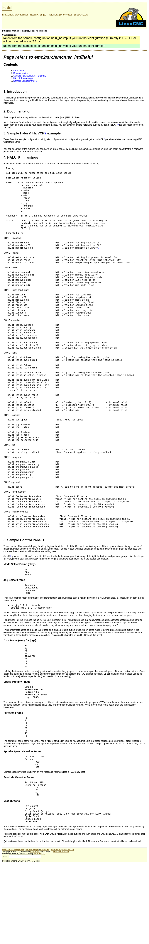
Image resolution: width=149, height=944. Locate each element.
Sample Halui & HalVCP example (29, 76)
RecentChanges (38, 14)
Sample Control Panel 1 (25, 81)
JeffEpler (37, 933)
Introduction (19, 70)
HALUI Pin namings (23, 78)
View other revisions (61, 931)
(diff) (43, 933)
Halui (7, 7)
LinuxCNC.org (81, 14)
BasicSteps (35, 931)
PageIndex (53, 14)
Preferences (66, 14)
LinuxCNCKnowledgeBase (15, 14)
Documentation (20, 73)
